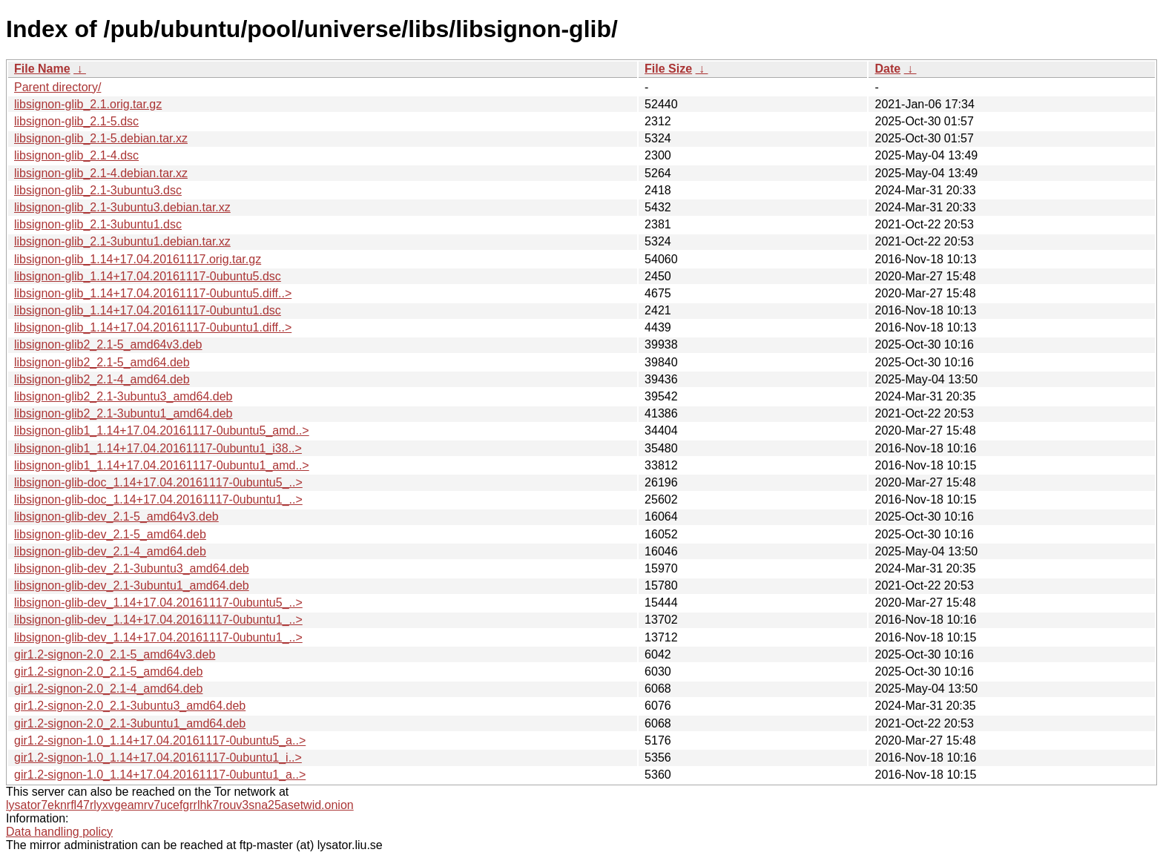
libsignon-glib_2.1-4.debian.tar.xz (101, 173)
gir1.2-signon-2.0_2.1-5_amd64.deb (108, 671)
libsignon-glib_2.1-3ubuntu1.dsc (98, 224)
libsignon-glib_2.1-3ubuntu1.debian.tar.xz (122, 241)
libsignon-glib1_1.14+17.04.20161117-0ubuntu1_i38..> (158, 448)
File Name (42, 68)
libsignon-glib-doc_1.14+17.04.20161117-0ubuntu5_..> (158, 482)
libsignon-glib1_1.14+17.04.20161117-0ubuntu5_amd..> (161, 430)
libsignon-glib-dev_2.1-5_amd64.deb (110, 534)
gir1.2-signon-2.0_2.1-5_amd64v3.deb (114, 654)
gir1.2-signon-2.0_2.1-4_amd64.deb (108, 688)
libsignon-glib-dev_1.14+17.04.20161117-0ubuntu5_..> (158, 602)
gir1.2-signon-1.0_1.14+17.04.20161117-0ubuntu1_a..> (160, 774)
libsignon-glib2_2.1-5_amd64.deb (102, 362)
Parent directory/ (57, 87)
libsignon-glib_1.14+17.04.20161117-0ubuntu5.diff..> (152, 293)
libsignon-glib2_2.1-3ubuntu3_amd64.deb (123, 396)
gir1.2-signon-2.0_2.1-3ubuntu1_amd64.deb (130, 723)
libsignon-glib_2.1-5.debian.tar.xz (101, 138)
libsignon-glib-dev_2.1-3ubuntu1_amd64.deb (131, 585)
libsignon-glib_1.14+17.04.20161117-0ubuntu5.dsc (147, 276)
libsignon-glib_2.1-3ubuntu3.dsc (98, 190)
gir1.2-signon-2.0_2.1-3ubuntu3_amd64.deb (130, 705)
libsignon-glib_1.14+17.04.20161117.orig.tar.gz (137, 259)
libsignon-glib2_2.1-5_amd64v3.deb (108, 344)
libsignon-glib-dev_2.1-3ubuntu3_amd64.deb (131, 568)
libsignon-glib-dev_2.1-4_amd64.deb (110, 551)
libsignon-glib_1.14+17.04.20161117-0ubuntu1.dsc (147, 310)
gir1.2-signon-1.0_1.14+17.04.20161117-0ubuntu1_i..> (158, 757)
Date (887, 68)
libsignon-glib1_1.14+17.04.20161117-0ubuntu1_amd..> (161, 465)
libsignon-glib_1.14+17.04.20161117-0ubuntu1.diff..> (152, 327)
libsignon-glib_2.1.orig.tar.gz (88, 104)
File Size (668, 68)
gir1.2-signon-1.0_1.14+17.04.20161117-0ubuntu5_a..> (160, 740)
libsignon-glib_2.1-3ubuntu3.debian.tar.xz (122, 207)
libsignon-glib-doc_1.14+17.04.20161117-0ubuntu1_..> (158, 499)
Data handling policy (59, 831)
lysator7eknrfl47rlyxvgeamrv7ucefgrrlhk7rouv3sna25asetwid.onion (180, 805)
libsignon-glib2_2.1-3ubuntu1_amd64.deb (123, 413)
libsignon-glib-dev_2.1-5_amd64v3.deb (116, 516)
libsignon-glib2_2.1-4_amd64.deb (102, 379)
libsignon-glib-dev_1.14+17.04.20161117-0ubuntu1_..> (158, 619)
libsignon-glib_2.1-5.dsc (76, 121)
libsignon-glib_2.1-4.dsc (76, 155)
